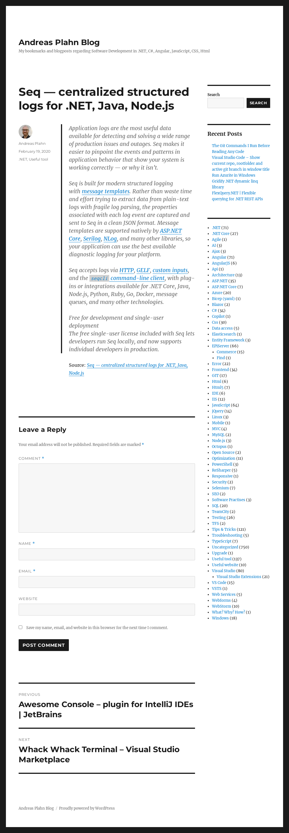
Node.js (218, 440)
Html (216, 381)
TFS (215, 523)
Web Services (224, 594)
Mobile (218, 423)
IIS (214, 399)
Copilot (218, 316)
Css (215, 322)
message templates (106, 191)
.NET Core (220, 233)
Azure (217, 292)
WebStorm (221, 606)
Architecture (223, 275)
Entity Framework (228, 340)
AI (214, 245)
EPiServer (220, 346)
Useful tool (38, 159)
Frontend (220, 369)
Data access (222, 328)
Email (27, 571)
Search (213, 94)
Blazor (218, 304)
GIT (215, 375)
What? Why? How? (228, 612)
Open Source (223, 452)
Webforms (221, 600)
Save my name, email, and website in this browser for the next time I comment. (97, 627)
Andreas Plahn (32, 143)
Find (221, 358)
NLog (110, 238)
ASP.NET (219, 281)
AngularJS (221, 263)
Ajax (216, 251)
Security (219, 482)
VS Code (219, 582)
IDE (215, 393)
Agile (216, 239)
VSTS (217, 588)
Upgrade (219, 553)
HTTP (126, 270)
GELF (143, 270)
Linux (217, 417)
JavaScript (221, 405)
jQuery (218, 411)
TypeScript (221, 541)
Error (217, 363)
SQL (215, 505)
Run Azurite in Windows (233, 175)
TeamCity (220, 511)
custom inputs (170, 270)
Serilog (92, 238)
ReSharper (221, 470)
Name (27, 543)
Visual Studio (223, 570)
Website (28, 598)
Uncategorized (225, 547)
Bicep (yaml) (223, 298)
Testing (219, 517)
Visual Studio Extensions (239, 576)
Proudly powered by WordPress (87, 808)
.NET (23, 159)
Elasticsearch (224, 334)
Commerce (226, 352)
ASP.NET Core (224, 287)
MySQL (218, 434)
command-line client (127, 278)
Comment (31, 458)
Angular (219, 257)
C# (214, 310)
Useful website (225, 565)
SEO (215, 494)
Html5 (218, 387)
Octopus (219, 446)
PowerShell (222, 464)
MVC (216, 429)
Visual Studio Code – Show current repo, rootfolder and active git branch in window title (241, 163)
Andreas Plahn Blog (59, 42)
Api (215, 269)
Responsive (222, 476)
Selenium (220, 488)
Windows (220, 618)
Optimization (223, 458)
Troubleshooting (227, 535)
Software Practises (228, 499)
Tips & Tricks (224, 529)
